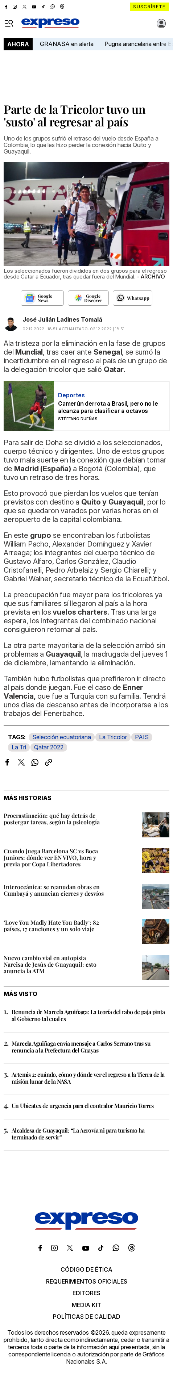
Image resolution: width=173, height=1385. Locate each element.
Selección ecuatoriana (61, 737)
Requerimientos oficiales (86, 1281)
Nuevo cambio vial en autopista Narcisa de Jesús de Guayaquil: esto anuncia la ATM (50, 964)
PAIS (142, 737)
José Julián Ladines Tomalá (62, 319)
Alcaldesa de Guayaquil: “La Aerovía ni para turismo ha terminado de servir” (78, 1133)
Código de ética (86, 1269)
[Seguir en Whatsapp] (132, 298)
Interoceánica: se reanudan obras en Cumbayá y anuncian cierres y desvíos (54, 890)
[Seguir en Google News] (42, 298)
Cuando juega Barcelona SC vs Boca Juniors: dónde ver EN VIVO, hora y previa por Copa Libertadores (51, 857)
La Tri (19, 747)
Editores (86, 1293)
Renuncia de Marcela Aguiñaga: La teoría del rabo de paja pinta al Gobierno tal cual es (88, 1015)
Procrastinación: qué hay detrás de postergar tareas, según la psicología (52, 819)
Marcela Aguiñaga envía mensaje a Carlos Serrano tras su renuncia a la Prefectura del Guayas (81, 1046)
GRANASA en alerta (67, 43)
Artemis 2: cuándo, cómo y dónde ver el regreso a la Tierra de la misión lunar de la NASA (88, 1078)
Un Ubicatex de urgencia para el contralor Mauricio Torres (83, 1105)
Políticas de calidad (86, 1316)
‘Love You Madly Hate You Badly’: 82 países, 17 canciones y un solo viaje (51, 926)
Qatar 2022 (48, 747)
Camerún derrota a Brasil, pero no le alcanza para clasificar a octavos (108, 407)
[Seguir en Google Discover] (88, 298)
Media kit (86, 1305)
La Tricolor (113, 737)
